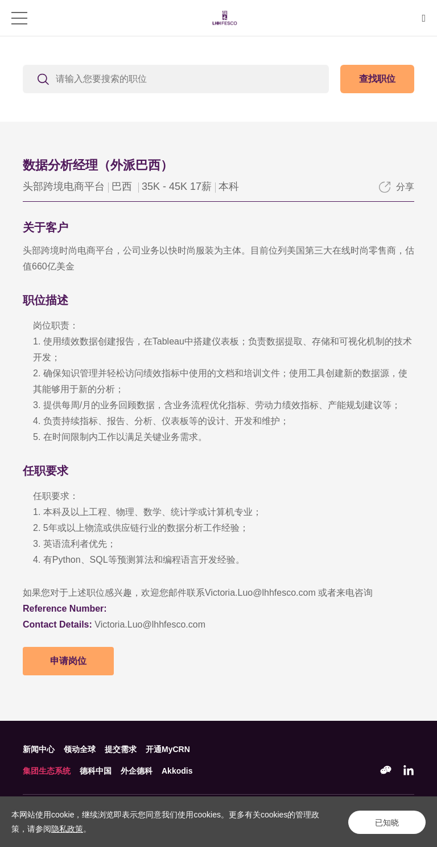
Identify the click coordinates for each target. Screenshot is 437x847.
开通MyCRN (168, 749)
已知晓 (386, 822)
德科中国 (96, 770)
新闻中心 (39, 749)
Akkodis (177, 770)
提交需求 (121, 749)
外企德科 (136, 770)
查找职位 (377, 79)
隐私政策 (67, 828)
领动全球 (80, 749)
